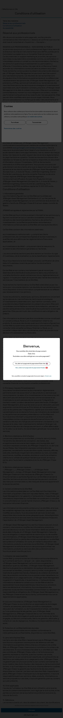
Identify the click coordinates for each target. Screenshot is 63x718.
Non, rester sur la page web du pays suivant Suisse (32, 367)
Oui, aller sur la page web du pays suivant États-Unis (31, 363)
